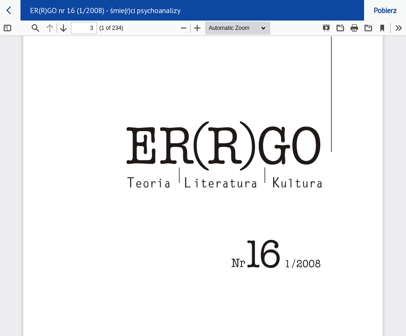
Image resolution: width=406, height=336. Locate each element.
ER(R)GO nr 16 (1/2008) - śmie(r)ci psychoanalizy (105, 10)
